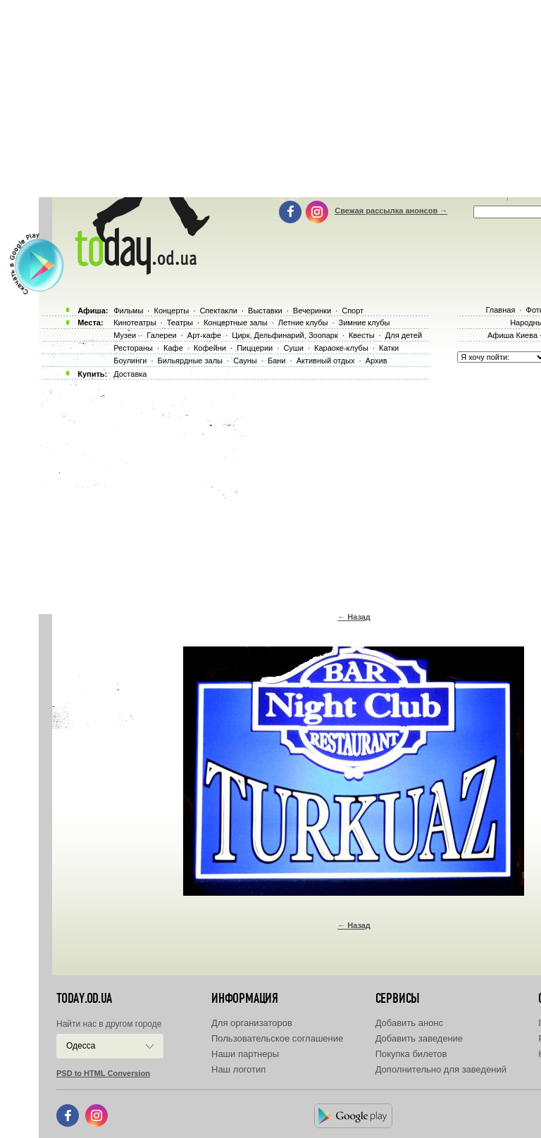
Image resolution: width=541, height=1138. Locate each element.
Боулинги (130, 360)
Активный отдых (326, 360)
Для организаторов (251, 1023)
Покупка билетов (411, 1054)
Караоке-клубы (341, 348)
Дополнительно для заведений (440, 1069)
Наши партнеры (245, 1054)
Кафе (173, 348)
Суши (293, 348)
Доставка (130, 374)
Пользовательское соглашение (277, 1038)
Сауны (245, 360)
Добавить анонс (409, 1023)
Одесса (80, 1046)
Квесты (362, 335)
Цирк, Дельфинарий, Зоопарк (284, 335)
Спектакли (218, 310)
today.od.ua (84, 998)
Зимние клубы (364, 322)
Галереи (161, 335)
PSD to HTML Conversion (103, 1073)
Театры (180, 322)
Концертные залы (235, 322)
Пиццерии (255, 348)
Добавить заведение (419, 1038)
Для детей (403, 335)
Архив (376, 360)
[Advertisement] (290, 493)
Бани (277, 360)
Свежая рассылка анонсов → (391, 210)
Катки (389, 348)
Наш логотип (238, 1069)
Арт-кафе (204, 335)
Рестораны (133, 348)
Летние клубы (303, 322)
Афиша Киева (512, 335)
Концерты (171, 310)
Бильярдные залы (190, 360)
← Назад (354, 617)
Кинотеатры (134, 322)
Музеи (124, 335)
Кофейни (210, 348)
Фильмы (128, 310)
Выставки (265, 310)
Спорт (352, 310)
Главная (500, 310)
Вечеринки (312, 310)
